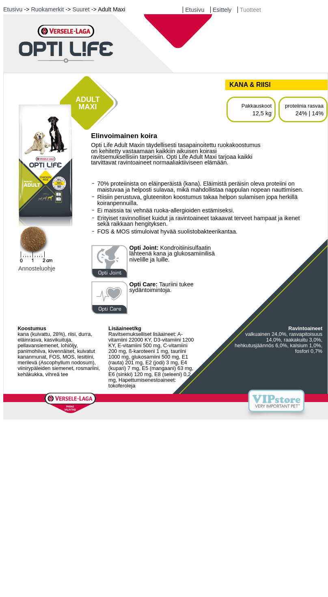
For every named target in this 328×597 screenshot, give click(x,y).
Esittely (222, 9)
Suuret (80, 9)
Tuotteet (250, 9)
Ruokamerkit (47, 9)
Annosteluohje (36, 268)
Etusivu (12, 9)
